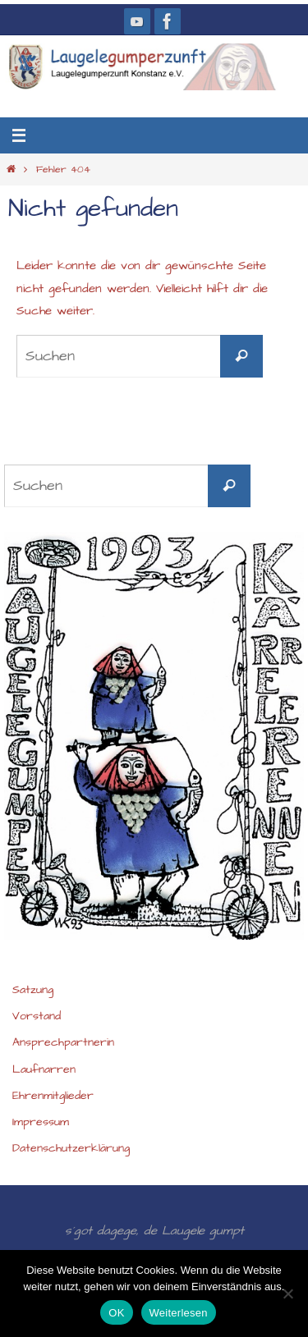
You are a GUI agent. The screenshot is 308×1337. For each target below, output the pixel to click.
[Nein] (287, 1293)
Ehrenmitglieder (53, 1095)
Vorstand (36, 1016)
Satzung (32, 990)
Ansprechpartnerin (63, 1042)
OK (116, 1313)
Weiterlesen (178, 1313)
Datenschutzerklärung (71, 1148)
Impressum (40, 1122)
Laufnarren (44, 1069)
